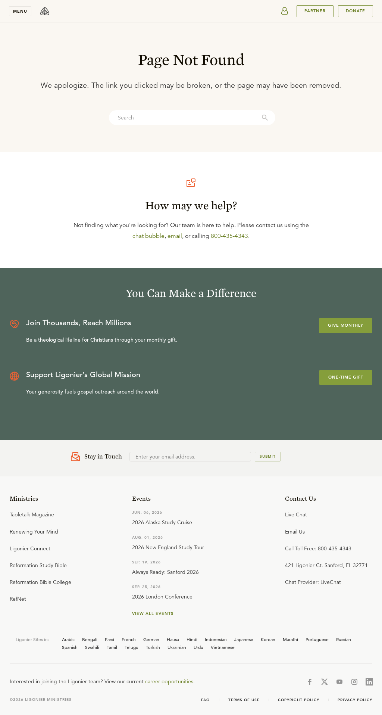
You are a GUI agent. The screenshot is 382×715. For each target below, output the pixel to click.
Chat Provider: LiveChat (313, 582)
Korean (268, 639)
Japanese (243, 639)
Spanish (70, 647)
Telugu (131, 647)
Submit (268, 456)
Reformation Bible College (40, 582)
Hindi (192, 639)
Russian (343, 639)
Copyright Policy (298, 699)
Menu (20, 11)
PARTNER (315, 10)
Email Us (295, 531)
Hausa (173, 639)
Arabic (68, 639)
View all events (152, 613)
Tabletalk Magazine (32, 514)
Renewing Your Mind (34, 531)
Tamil (112, 647)
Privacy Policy (355, 699)
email (174, 236)
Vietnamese (223, 647)
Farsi (109, 639)
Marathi (290, 639)
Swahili (92, 647)
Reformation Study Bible (38, 565)
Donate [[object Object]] (355, 10)
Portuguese (317, 639)
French (129, 639)
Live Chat (296, 514)
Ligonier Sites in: (32, 639)
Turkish (153, 647)
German (151, 639)
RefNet (18, 599)
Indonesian (216, 639)
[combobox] (192, 117)
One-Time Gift (345, 377)
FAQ (205, 699)
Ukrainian (176, 647)
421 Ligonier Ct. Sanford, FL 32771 (326, 565)
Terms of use (244, 699)
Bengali (89, 639)
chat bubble (148, 236)
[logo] (44, 11)
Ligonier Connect (30, 548)
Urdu (198, 647)
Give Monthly (345, 325)
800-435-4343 (229, 236)
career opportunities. (170, 681)
